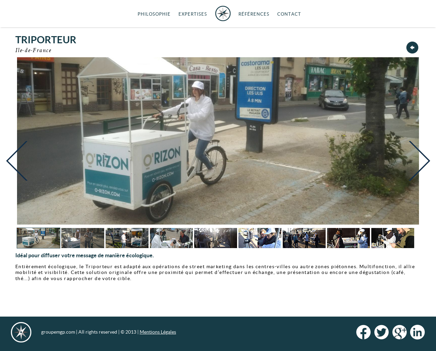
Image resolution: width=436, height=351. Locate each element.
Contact (289, 14)
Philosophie (154, 14)
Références (253, 14)
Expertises (192, 14)
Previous (18, 166)
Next (418, 166)
